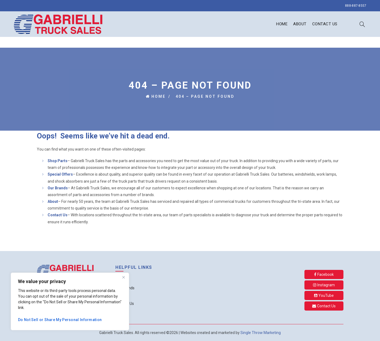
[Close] (123, 277)
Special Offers (60, 174)
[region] (70, 301)
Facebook (324, 274)
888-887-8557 (356, 6)
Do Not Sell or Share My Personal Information (60, 320)
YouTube (324, 295)
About (300, 24)
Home (281, 24)
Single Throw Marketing (260, 332)
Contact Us (325, 24)
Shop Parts (58, 161)
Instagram (324, 285)
